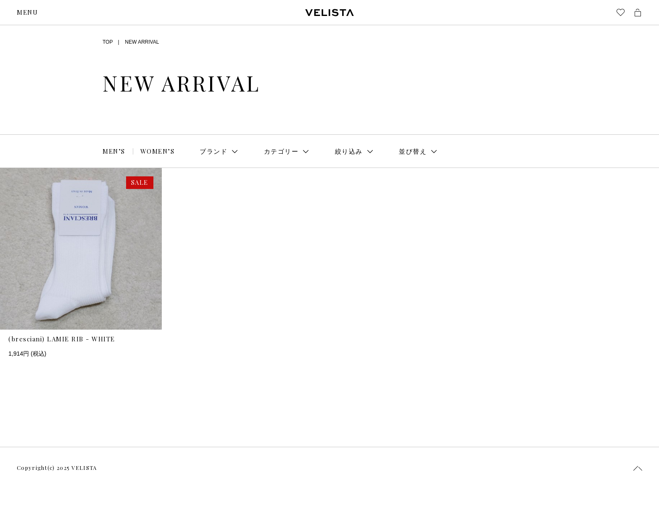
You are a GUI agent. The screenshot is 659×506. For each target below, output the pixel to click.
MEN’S (114, 151)
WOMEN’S (157, 151)
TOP (108, 42)
